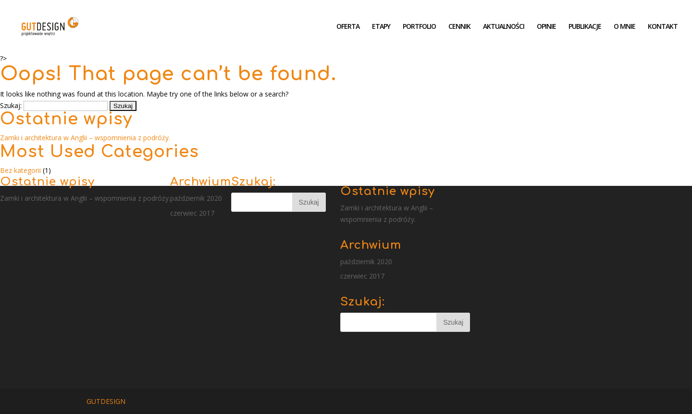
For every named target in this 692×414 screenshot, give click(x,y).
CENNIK (459, 27)
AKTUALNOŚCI (503, 27)
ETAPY (381, 27)
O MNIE (624, 27)
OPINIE (546, 27)
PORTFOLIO (419, 27)
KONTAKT (663, 27)
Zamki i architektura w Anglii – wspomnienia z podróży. (85, 137)
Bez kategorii (20, 170)
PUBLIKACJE (584, 27)
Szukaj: (11, 105)
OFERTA (347, 27)
